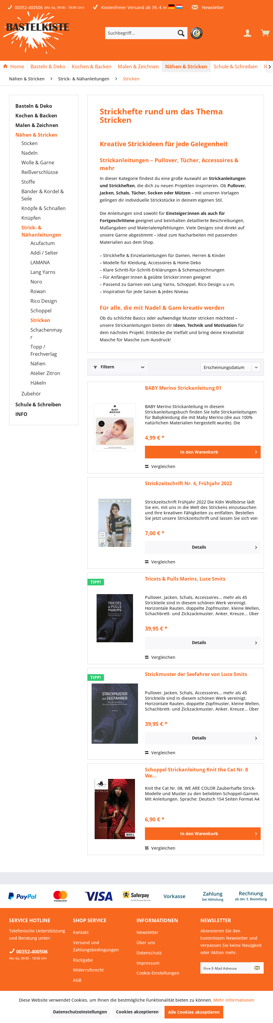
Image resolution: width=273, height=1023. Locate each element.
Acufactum (42, 243)
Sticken (29, 143)
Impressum (147, 963)
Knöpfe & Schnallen (43, 208)
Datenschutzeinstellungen (80, 1012)
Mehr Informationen (233, 1000)
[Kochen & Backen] (92, 66)
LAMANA (40, 262)
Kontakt (81, 932)
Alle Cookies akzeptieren (194, 1012)
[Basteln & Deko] (47, 66)
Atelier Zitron (45, 373)
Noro (36, 281)
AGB (77, 980)
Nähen (38, 363)
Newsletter (208, 7)
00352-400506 (29, 7)
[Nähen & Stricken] (186, 66)
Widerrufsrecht (88, 970)
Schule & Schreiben (38, 404)
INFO (21, 414)
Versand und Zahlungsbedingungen (96, 946)
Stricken (40, 320)
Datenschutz (149, 953)
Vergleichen (160, 466)
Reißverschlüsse (39, 172)
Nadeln (29, 153)
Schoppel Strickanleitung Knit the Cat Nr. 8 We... (196, 773)
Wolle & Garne (37, 162)
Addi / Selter (44, 253)
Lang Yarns (42, 272)
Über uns (145, 942)
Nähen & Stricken (36, 135)
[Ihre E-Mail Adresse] (225, 968)
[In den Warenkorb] (203, 452)
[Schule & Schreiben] (236, 66)
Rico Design (43, 301)
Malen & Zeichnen (36, 125)
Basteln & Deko (33, 106)
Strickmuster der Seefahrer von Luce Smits (196, 674)
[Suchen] (181, 33)
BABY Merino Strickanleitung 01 (183, 388)
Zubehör (31, 393)
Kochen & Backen (36, 115)
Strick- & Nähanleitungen (41, 231)
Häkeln (38, 383)
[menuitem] (155, 33)
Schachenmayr (46, 333)
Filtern (104, 367)
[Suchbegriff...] (146, 33)
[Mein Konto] (247, 33)
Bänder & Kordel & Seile (42, 195)
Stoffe (28, 181)
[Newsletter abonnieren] (257, 968)
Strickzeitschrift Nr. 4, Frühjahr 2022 (188, 483)
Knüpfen (31, 218)
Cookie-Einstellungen (157, 973)
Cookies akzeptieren (137, 1012)
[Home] (13, 66)
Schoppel (41, 310)
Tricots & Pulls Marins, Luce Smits (185, 579)
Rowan (38, 291)
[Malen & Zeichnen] (138, 66)
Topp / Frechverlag (43, 350)
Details (224, 546)
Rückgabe (83, 960)
